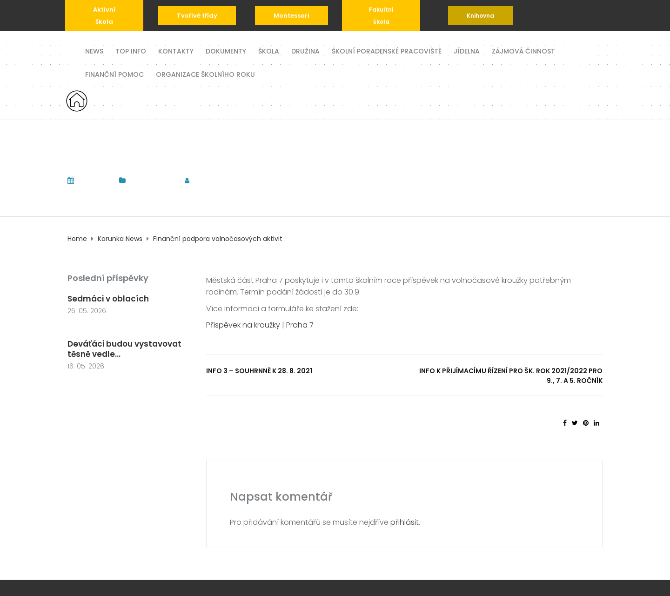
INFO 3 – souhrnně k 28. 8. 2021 (259, 370)
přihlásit (404, 522)
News (94, 50)
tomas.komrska (228, 180)
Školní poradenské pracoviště (387, 50)
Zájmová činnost (523, 50)
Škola (268, 50)
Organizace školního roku (205, 74)
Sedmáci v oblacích (108, 298)
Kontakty (176, 50)
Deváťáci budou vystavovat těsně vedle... (124, 349)
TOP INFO (130, 50)
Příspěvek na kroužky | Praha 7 (260, 325)
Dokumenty (226, 50)
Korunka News (152, 180)
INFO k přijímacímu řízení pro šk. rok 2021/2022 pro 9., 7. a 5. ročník (511, 375)
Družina (305, 50)
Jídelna (467, 50)
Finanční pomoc (114, 74)
